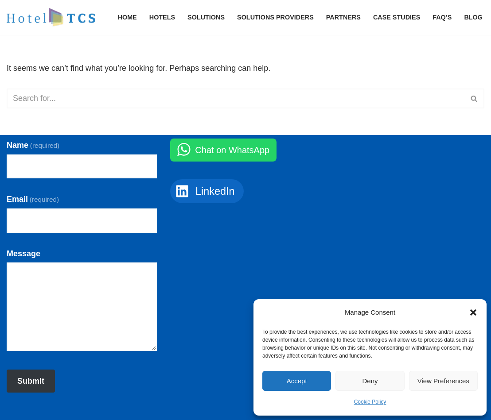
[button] (473, 312)
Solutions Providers (275, 17)
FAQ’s (442, 17)
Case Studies (396, 17)
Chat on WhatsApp (232, 150)
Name (33, 145)
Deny (370, 381)
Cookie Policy (370, 402)
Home (127, 17)
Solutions (206, 17)
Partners (343, 17)
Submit (30, 381)
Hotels (162, 17)
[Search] (235, 98)
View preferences (443, 381)
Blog (473, 17)
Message (23, 253)
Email (33, 199)
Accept (297, 381)
